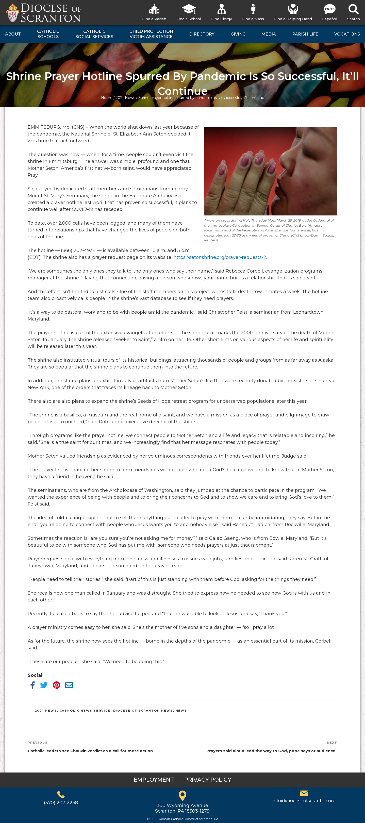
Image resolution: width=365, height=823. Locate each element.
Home (106, 97)
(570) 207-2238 (61, 802)
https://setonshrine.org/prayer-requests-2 (220, 257)
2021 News (125, 97)
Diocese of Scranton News (143, 710)
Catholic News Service (85, 710)
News (181, 710)
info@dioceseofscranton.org (304, 800)
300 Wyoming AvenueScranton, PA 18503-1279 (182, 808)
